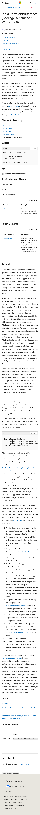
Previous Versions (21, 796)
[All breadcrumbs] (3, 7)
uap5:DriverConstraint (14, 8)
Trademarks (19, 805)
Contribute (14, 799)
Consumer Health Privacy (12, 802)
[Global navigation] (2, 3)
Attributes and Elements (11, 43)
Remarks (6, 46)
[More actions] (36, 7)
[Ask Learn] (32, 7)
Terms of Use (8, 805)
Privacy (23, 799)
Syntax (5, 40)
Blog (5, 799)
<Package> (6, 125)
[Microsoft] (20, 2)
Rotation (5, 209)
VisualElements (7, 238)
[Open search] (31, 3)
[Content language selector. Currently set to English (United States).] (14, 781)
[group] (20, 442)
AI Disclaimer (8, 796)
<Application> (7, 131)
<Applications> (7, 128)
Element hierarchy (9, 37)
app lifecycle (18, 520)
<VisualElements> (8, 134)
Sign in (36, 3)
